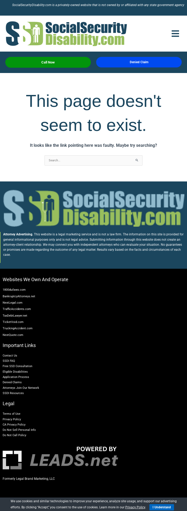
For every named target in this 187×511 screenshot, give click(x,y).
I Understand (162, 507)
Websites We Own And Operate (35, 279)
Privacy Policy (135, 507)
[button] (175, 33)
